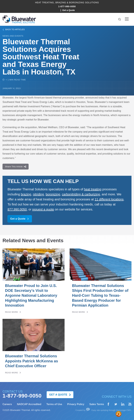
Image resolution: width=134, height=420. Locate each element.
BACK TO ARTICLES (14, 29)
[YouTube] (129, 404)
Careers (7, 404)
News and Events (13, 36)
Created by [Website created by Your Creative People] (83, 410)
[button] (119, 19)
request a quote (43, 209)
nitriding (38, 194)
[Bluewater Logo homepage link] (19, 19)
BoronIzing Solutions (84, 2)
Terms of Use (54, 404)
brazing (26, 194)
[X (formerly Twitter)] (115, 404)
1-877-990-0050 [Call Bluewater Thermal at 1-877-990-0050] (67, 6)
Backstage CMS (123, 410)
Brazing (60, 2)
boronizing (53, 194)
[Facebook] (108, 404)
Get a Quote (68, 10)
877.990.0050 (17, 209)
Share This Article (15, 166)
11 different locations (109, 199)
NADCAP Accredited (29, 404)
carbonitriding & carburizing (81, 194)
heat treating (92, 189)
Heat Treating (44, 2)
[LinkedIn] (122, 404)
